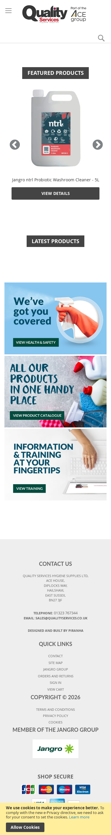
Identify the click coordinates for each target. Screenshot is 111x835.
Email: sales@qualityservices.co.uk (55, 618)
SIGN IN (55, 682)
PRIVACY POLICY (55, 715)
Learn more (79, 817)
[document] (55, 819)
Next (96, 145)
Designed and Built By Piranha (55, 630)
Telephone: (55, 613)
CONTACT (55, 656)
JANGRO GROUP (55, 669)
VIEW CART (55, 689)
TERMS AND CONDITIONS (55, 709)
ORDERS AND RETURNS (55, 676)
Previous (15, 145)
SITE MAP (56, 662)
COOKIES (55, 722)
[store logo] (55, 14)
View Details (55, 193)
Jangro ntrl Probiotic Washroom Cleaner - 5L (55, 179)
